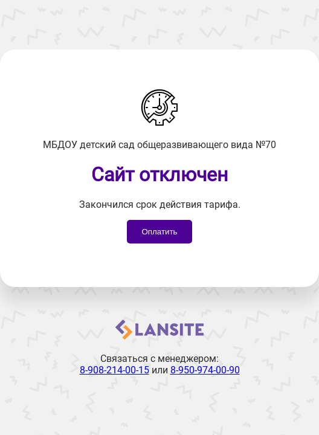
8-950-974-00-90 (205, 370)
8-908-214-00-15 (114, 370)
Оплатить (159, 231)
